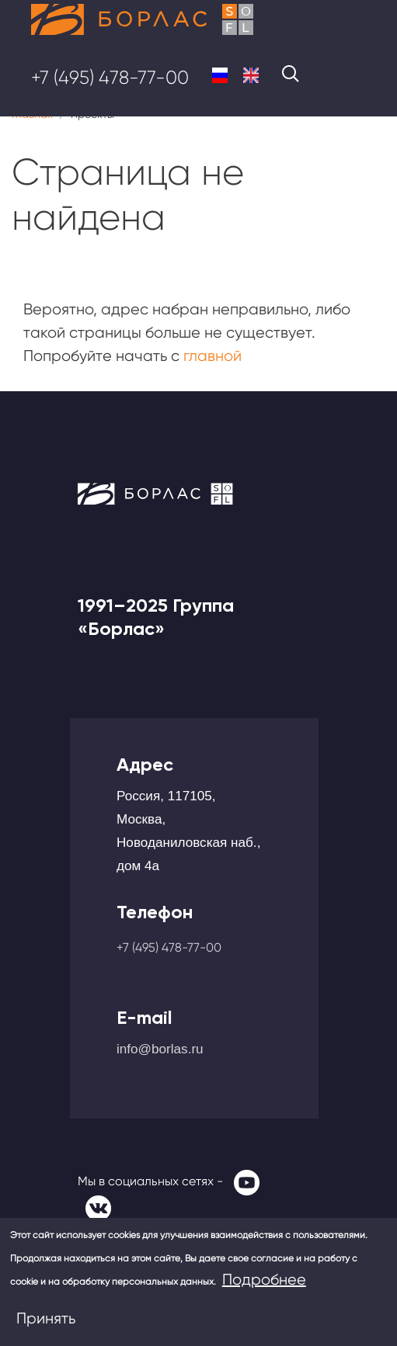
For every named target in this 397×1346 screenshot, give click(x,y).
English (251, 75)
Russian (220, 75)
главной (212, 356)
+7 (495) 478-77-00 (110, 77)
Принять (45, 1318)
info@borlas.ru (160, 1048)
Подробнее (264, 1280)
